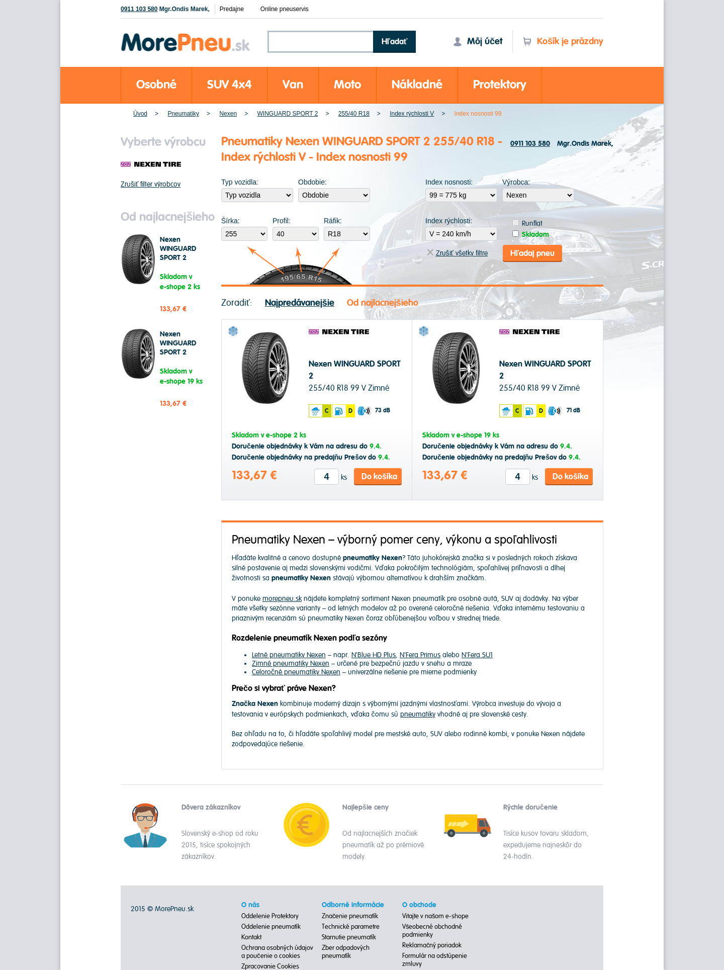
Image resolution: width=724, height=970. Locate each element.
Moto (347, 85)
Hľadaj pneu (532, 252)
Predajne (232, 9)
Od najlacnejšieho (382, 302)
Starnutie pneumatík (349, 937)
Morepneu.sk (186, 35)
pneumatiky (417, 713)
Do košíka (379, 476)
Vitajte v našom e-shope (435, 916)
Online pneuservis (284, 9)
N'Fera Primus (420, 654)
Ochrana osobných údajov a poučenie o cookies (277, 951)
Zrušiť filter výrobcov (150, 184)
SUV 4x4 (229, 85)
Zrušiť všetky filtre (457, 252)
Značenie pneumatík (350, 916)
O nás (250, 904)
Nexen (228, 113)
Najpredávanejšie (299, 302)
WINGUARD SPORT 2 (287, 113)
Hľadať (395, 42)
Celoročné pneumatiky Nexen (296, 671)
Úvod (140, 113)
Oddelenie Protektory (270, 916)
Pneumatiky (183, 113)
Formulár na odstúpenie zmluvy (434, 959)
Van (293, 85)
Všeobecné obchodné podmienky (432, 930)
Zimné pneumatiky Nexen (290, 663)
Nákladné (417, 85)
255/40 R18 (354, 113)
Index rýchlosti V (412, 113)
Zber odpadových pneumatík (346, 951)
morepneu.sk (282, 597)
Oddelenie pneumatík (271, 926)
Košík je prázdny (562, 41)
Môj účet (477, 41)
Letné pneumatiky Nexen (289, 654)
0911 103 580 (139, 9)
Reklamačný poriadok (432, 945)
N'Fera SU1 (477, 654)
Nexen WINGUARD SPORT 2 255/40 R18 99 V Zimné (183, 258)
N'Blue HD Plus (373, 654)
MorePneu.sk (174, 908)
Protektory (499, 85)
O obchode (419, 904)
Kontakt (251, 937)
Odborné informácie (353, 904)
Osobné (156, 85)
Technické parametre (351, 926)
